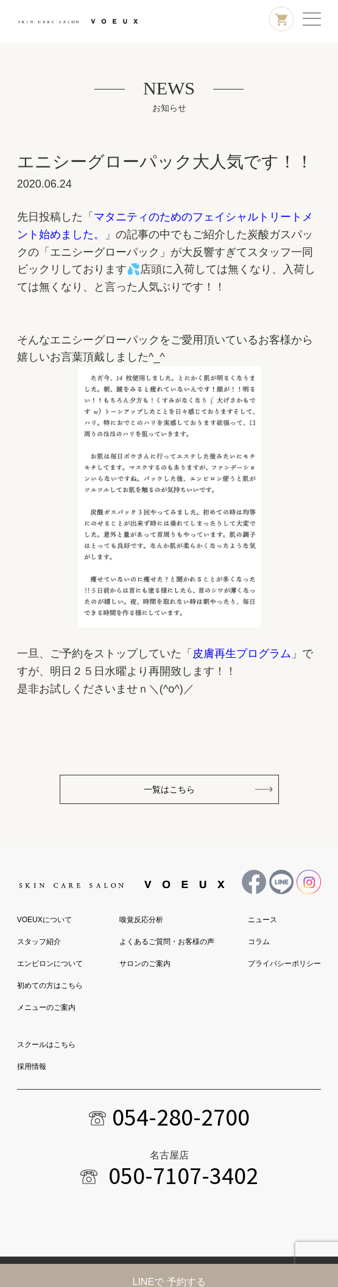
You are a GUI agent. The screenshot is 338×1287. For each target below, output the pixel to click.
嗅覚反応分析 (141, 919)
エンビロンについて (50, 963)
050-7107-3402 (183, 1175)
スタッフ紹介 (39, 941)
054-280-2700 (181, 1117)
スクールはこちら (46, 1044)
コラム (259, 941)
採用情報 (31, 1066)
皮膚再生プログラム (241, 653)
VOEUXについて (44, 919)
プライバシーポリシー (284, 963)
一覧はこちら (169, 789)
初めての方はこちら (50, 985)
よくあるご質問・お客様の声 (166, 941)
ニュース (262, 919)
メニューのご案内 (46, 1007)
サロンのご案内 (145, 963)
